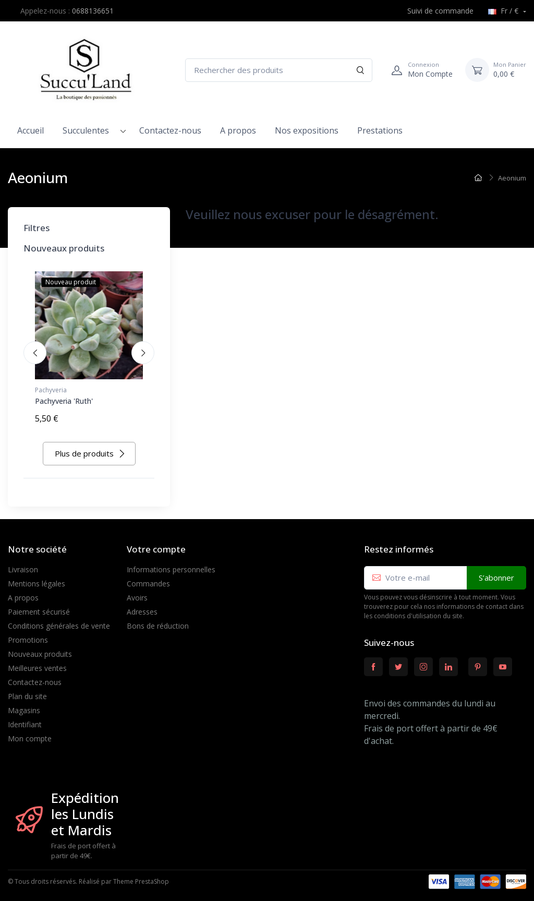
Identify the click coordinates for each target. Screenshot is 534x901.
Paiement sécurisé (39, 607)
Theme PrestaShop (141, 876)
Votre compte (156, 544)
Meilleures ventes (37, 663)
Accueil (30, 130)
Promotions (28, 635)
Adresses (142, 607)
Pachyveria (51, 390)
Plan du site (27, 691)
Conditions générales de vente (59, 621)
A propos (238, 130)
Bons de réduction (158, 621)
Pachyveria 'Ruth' (64, 401)
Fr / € (504, 11)
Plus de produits (90, 448)
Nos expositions (306, 130)
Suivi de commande (435, 11)
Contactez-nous (170, 130)
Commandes (148, 579)
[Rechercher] (360, 70)
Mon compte (30, 734)
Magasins (24, 706)
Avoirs (137, 593)
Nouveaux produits (40, 649)
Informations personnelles (171, 565)
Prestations (380, 130)
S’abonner (496, 573)
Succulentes (86, 130)
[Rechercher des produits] (278, 70)
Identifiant (25, 720)
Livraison (23, 565)
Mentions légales (36, 579)
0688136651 (93, 11)
